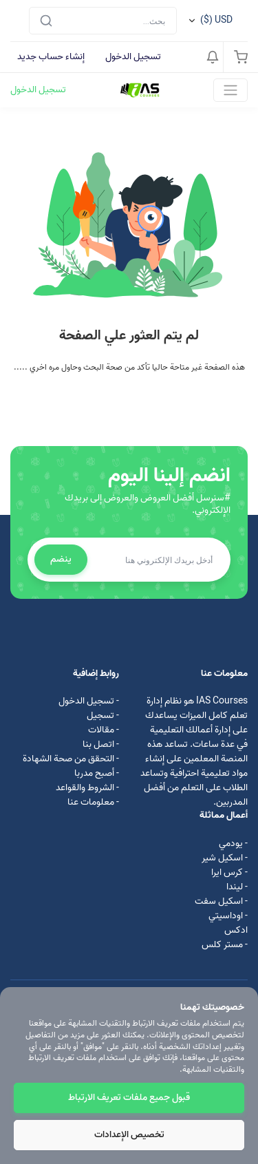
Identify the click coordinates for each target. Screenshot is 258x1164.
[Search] (103, 20)
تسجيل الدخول (133, 57)
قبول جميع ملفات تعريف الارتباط (129, 1097)
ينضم (61, 559)
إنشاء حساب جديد (51, 57)
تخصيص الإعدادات (129, 1135)
